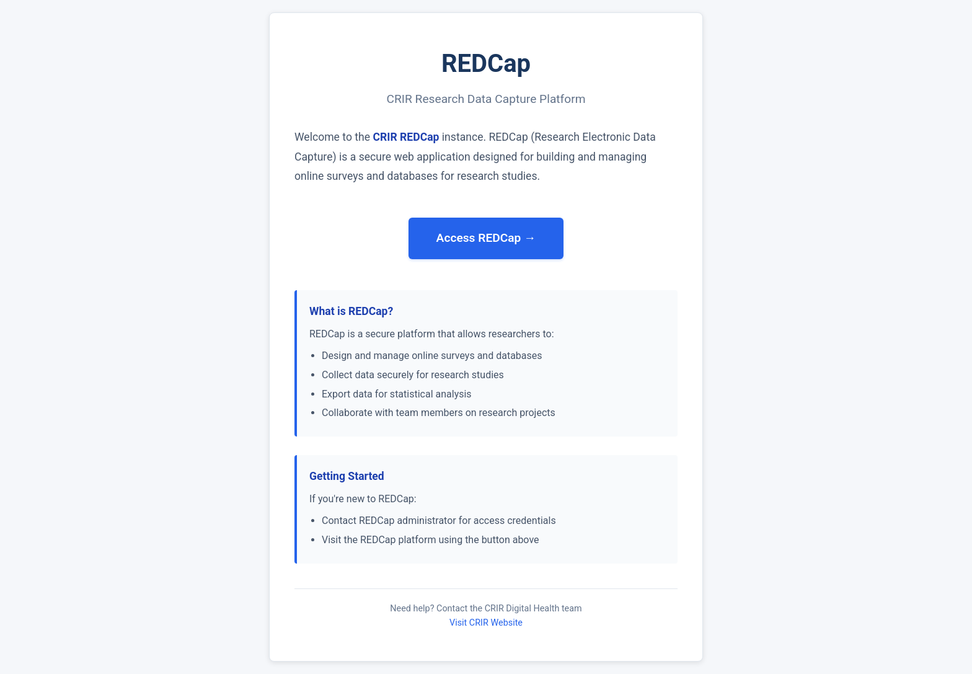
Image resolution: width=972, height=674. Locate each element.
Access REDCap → (486, 238)
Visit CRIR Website (486, 623)
